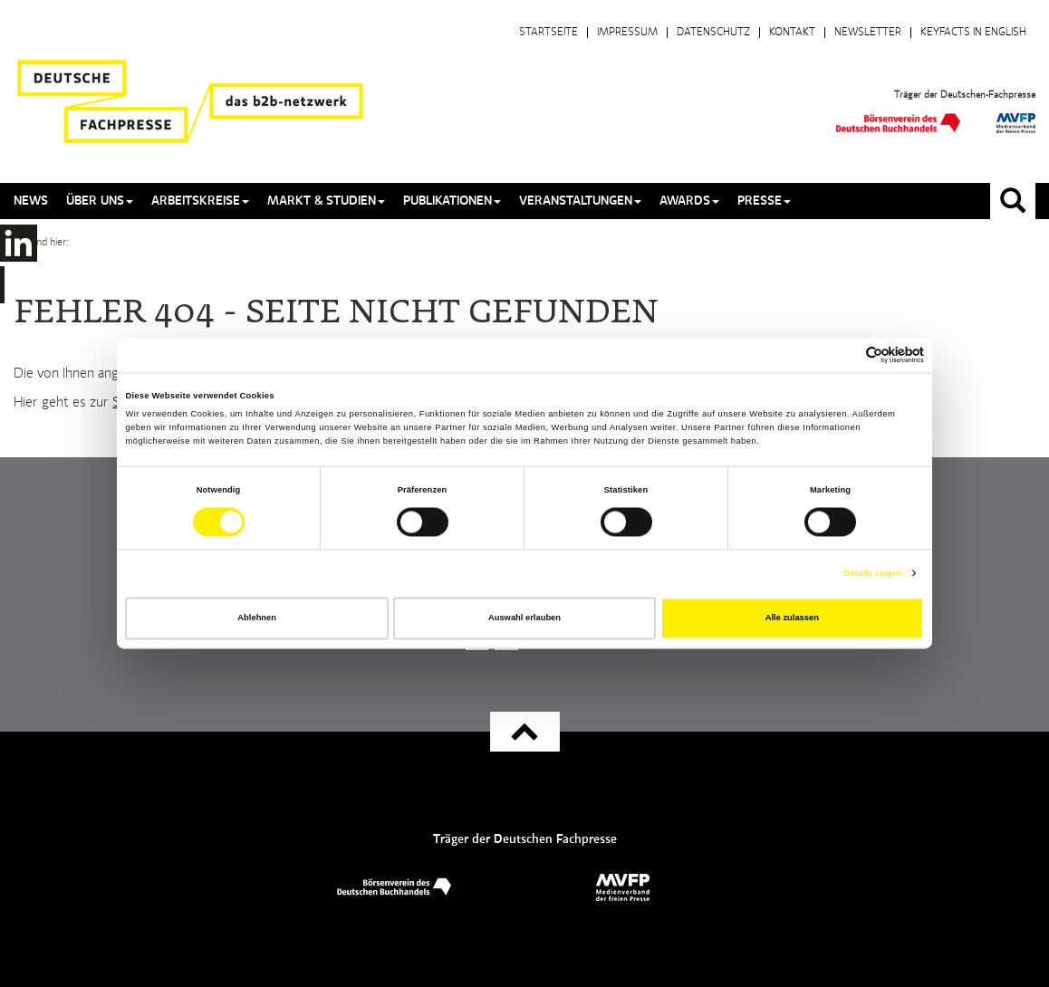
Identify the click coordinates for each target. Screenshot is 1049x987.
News (31, 201)
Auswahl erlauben (524, 618)
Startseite (548, 32)
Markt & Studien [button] (326, 201)
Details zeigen (873, 573)
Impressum (627, 32)
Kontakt (792, 32)
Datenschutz (713, 32)
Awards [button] (689, 201)
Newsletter (867, 32)
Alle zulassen (792, 618)
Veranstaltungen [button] (580, 201)
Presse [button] (764, 201)
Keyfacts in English (973, 32)
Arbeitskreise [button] (200, 201)
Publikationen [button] (452, 201)
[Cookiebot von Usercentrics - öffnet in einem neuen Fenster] (844, 355)
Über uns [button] (99, 201)
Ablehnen (256, 618)
